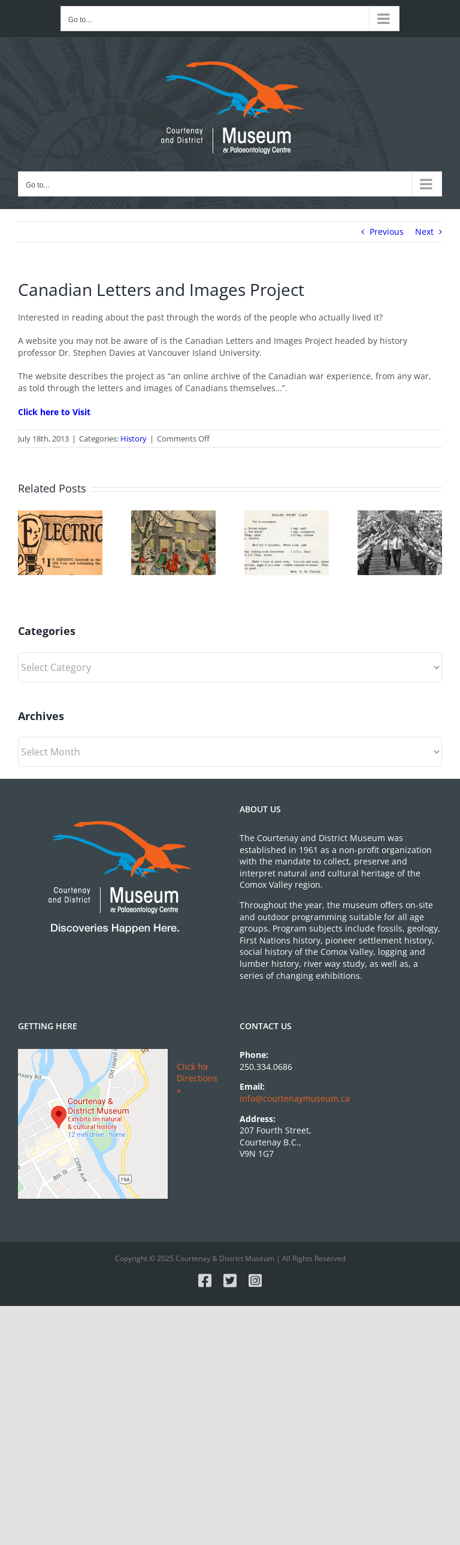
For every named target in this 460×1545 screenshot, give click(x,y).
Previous (387, 231)
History (133, 438)
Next (424, 231)
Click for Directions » (197, 1078)
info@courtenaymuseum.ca (295, 1098)
